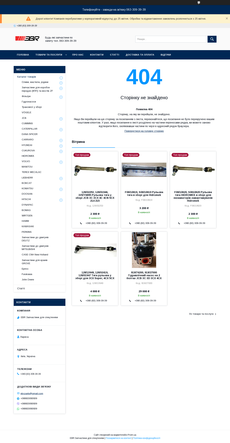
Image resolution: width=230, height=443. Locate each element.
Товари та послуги (48, 54)
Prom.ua (132, 435)
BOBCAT (27, 183)
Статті (114, 54)
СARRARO (28, 139)
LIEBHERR (27, 177)
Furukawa (27, 274)
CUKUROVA (28, 150)
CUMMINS (27, 123)
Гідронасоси (29, 101)
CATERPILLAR (29, 128)
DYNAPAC (27, 204)
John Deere (28, 279)
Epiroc (25, 268)
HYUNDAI (27, 145)
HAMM (25, 221)
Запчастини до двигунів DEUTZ (35, 239)
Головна (23, 54)
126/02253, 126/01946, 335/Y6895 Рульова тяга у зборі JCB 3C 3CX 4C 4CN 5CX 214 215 (95, 196)
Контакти (97, 54)
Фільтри (26, 96)
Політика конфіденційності (146, 438)
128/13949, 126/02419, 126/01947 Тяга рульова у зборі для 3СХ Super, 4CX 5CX (94, 275)
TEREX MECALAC (32, 172)
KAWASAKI (28, 226)
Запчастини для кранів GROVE (34, 262)
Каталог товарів (26, 76)
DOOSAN (27, 193)
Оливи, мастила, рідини (35, 82)
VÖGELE (26, 112)
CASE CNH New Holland (35, 254)
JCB (24, 118)
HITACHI (26, 199)
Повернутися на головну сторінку (144, 131)
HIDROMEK (28, 156)
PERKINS (27, 232)
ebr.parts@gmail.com (31, 393)
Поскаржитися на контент (118, 438)
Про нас (78, 54)
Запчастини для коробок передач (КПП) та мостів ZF (37, 89)
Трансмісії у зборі (32, 107)
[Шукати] (212, 39)
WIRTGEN (27, 215)
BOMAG (26, 210)
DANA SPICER (30, 134)
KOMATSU (27, 188)
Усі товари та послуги (201, 314)
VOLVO (26, 161)
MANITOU (27, 166)
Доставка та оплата (140, 54)
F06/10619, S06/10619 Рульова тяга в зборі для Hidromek (144, 193)
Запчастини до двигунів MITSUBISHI (35, 248)
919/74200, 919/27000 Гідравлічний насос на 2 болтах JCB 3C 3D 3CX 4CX (144, 275)
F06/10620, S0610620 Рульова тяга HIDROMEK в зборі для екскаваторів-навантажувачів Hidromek (193, 196)
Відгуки (166, 54)
